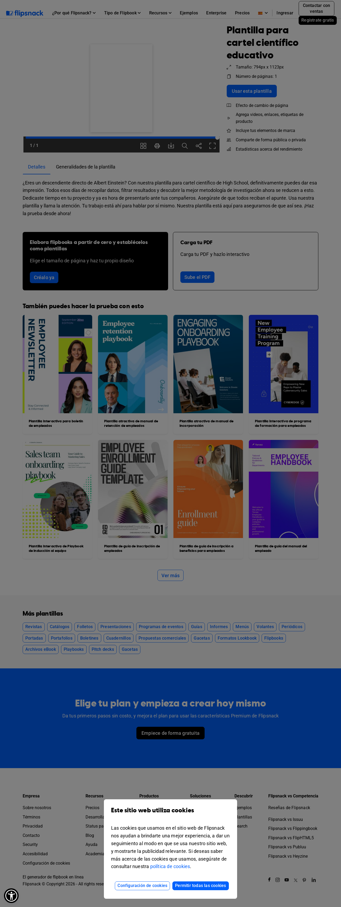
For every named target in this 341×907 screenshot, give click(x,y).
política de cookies (170, 866)
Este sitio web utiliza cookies (170, 814)
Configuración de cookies (142, 885)
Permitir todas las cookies (200, 885)
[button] (11, 896)
